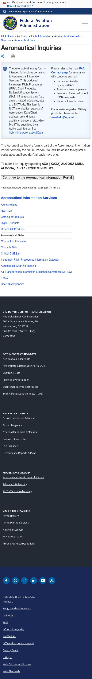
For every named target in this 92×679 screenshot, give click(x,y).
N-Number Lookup (13, 529)
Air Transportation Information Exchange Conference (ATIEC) (36, 272)
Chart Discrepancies (13, 284)
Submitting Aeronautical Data (26, 132)
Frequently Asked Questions (19, 543)
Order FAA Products (13, 229)
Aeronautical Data (24, 40)
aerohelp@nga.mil (63, 117)
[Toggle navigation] (85, 23)
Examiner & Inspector (15, 439)
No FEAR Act (9, 636)
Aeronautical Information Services (29, 198)
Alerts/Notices (9, 205)
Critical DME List (10, 253)
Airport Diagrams (12, 425)
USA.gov (7, 657)
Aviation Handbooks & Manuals (20, 432)
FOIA (5, 622)
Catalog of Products (12, 217)
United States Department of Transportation (30, 11)
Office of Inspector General (18, 643)
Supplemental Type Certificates (20, 386)
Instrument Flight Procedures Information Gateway (30, 260)
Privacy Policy (10, 650)
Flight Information (41, 36)
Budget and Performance (17, 608)
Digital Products (10, 223)
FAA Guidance (10, 446)
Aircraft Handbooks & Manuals (19, 418)
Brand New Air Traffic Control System (23, 477)
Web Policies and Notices (17, 664)
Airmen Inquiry (11, 515)
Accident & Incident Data (16, 359)
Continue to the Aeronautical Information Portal (37, 177)
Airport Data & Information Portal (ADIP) (24, 365)
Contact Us (9, 335)
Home (7, 36)
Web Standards (11, 671)
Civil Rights (9, 615)
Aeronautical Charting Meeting (18, 266)
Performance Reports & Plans (19, 453)
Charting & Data (11, 373)
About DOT (9, 601)
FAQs (4, 278)
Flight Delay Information (16, 379)
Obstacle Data (9, 247)
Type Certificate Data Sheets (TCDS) (23, 393)
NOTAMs (6, 211)
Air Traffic (22, 36)
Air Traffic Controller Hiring (17, 491)
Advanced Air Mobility (15, 484)
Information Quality (13, 629)
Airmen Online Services (16, 522)
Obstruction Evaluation (14, 241)
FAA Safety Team (12, 536)
